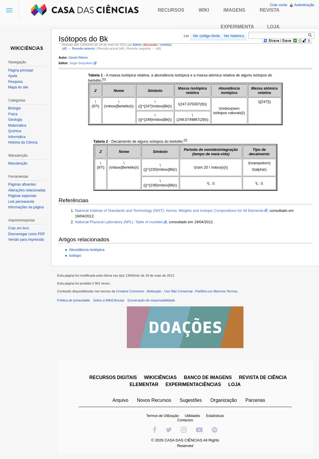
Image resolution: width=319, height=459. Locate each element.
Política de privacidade (73, 300)
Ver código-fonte (206, 36)
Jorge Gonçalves (81, 63)
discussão (150, 44)
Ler (186, 36)
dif (64, 48)
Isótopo (75, 255)
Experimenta (237, 26)
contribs (165, 44)
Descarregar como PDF (26, 234)
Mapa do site (18, 87)
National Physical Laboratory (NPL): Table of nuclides (119, 222)
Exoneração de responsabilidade (151, 300)
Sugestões (191, 400)
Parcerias (255, 400)
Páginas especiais (22, 196)
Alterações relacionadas (26, 190)
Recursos (171, 10)
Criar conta (278, 5)
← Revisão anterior (81, 48)
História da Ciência (23, 142)
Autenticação (304, 5)
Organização (223, 400)
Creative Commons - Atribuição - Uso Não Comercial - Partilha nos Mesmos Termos (176, 291)
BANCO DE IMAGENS (208, 377)
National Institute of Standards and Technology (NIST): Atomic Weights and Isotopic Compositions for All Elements (169, 210)
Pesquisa (15, 82)
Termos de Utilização (162, 416)
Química (14, 131)
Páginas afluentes (22, 184)
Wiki (204, 10)
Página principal (20, 70)
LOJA (234, 384)
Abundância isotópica (86, 249)
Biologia (14, 108)
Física (12, 114)
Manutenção (17, 163)
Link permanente (21, 202)
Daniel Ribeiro (78, 57)
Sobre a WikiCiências (108, 300)
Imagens (234, 10)
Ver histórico (234, 36)
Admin (137, 44)
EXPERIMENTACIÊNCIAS (193, 384)
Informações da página (26, 207)
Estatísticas (215, 416)
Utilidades (192, 416)
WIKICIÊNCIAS (160, 377)
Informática (16, 137)
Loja (273, 26)
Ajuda (12, 76)
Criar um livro (18, 228)
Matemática (17, 125)
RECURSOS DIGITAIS (113, 377)
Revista (269, 10)
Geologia (15, 120)
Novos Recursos (154, 400)
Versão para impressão (26, 240)
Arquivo (120, 400)
